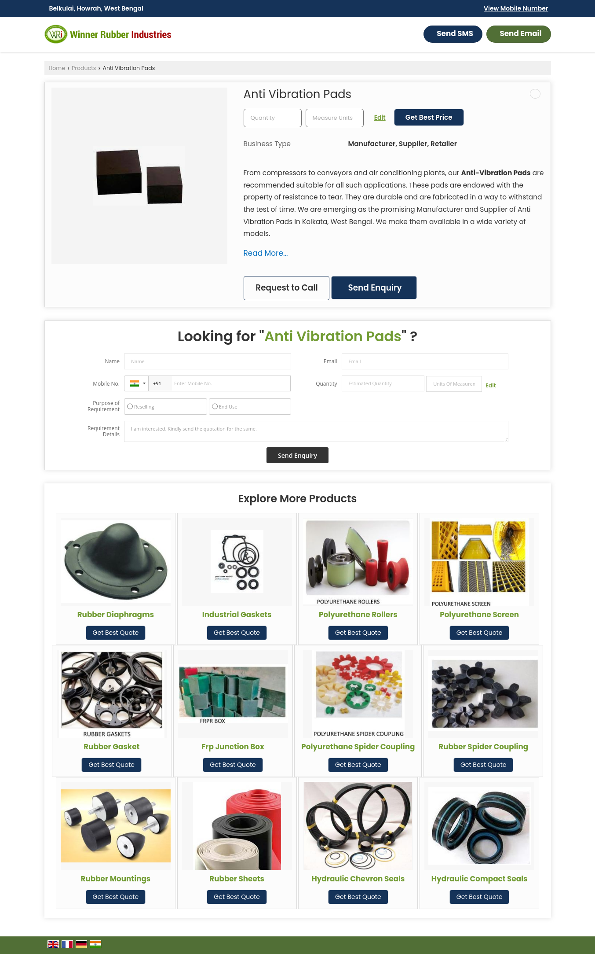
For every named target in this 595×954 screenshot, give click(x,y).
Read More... (266, 253)
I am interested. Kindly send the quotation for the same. (316, 431)
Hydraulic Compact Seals (479, 878)
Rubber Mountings (116, 878)
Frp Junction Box (232, 746)
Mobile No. (106, 383)
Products (84, 68)
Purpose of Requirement (104, 406)
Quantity (326, 383)
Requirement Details (104, 431)
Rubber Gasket (111, 746)
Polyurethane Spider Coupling (358, 746)
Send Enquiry (375, 287)
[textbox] (335, 118)
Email (330, 361)
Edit (380, 117)
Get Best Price (429, 117)
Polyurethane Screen (479, 614)
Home (57, 68)
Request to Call (287, 287)
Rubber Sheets (236, 878)
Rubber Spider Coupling (483, 746)
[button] (516, 8)
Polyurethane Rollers (358, 614)
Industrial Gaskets (237, 614)
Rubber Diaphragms (115, 614)
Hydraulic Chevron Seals (358, 878)
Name (112, 361)
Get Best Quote (116, 632)
